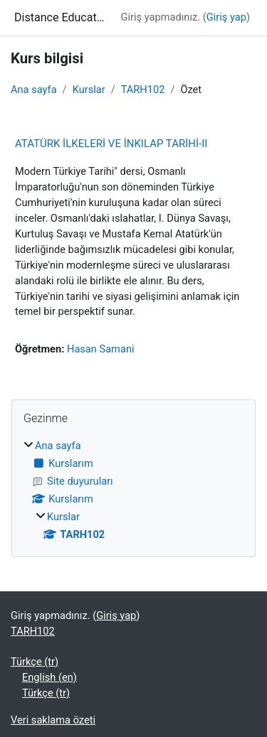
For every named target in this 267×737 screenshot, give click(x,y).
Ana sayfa (34, 89)
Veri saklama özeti (53, 720)
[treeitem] (133, 491)
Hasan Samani (101, 349)
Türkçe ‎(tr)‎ (34, 661)
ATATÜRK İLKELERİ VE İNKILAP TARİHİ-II (111, 143)
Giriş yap (226, 17)
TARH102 (143, 89)
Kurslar (89, 89)
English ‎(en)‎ (49, 677)
